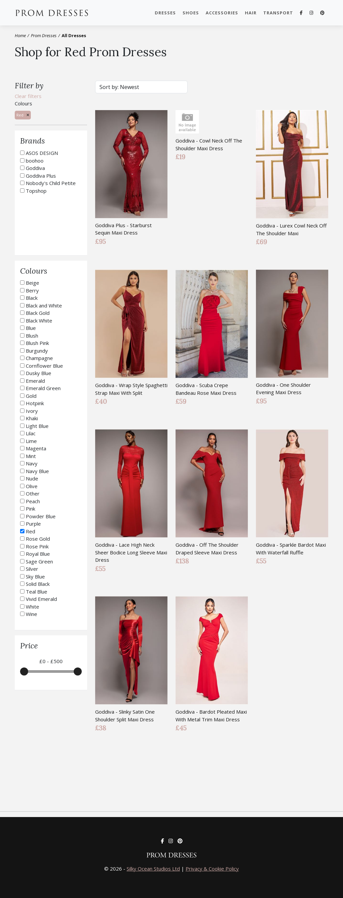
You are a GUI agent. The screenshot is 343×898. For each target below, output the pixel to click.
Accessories (222, 13)
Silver (32, 568)
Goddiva (35, 168)
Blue (31, 328)
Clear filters (28, 96)
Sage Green (39, 561)
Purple (33, 523)
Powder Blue (41, 516)
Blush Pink (37, 343)
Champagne (39, 358)
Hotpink (35, 403)
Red (30, 531)
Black (32, 297)
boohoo (35, 160)
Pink (30, 508)
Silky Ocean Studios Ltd (153, 868)
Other (33, 493)
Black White (39, 320)
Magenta (36, 448)
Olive (32, 486)
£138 (182, 561)
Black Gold (38, 312)
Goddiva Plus (41, 175)
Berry (32, 290)
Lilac (31, 433)
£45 (181, 728)
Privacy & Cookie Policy (212, 868)
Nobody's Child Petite (51, 183)
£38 (100, 728)
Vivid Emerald (41, 599)
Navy (32, 463)
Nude (32, 478)
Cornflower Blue (44, 365)
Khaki (32, 418)
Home (20, 35)
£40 (101, 401)
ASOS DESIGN (42, 153)
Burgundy (37, 350)
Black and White (44, 305)
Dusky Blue (38, 373)
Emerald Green (43, 388)
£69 (261, 242)
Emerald (35, 380)
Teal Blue (36, 591)
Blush (32, 335)
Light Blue (37, 426)
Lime (31, 441)
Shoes (191, 13)
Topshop (36, 190)
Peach (33, 501)
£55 (100, 568)
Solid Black (38, 583)
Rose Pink (37, 546)
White (32, 606)
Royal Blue (38, 553)
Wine (31, 614)
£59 (181, 401)
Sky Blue (35, 576)
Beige (32, 282)
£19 (180, 157)
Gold (31, 395)
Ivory (32, 411)
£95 (100, 241)
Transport (278, 13)
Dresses (165, 13)
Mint (31, 456)
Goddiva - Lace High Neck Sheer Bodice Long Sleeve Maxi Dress (131, 552)
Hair (251, 13)
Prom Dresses (55, 13)
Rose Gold (38, 538)
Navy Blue (37, 471)
